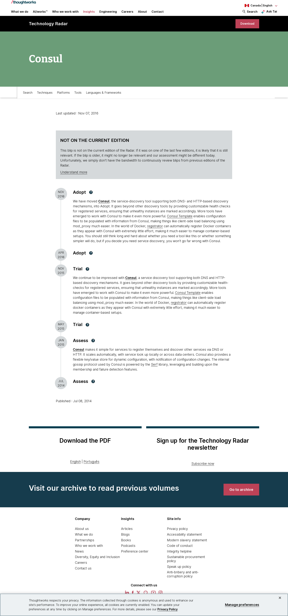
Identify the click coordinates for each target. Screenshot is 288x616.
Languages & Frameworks (103, 100)
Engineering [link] (108, 15)
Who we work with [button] (65, 15)
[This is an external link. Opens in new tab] (78, 358)
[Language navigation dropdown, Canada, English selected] (257, 5)
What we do (84, 543)
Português (91, 470)
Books (126, 549)
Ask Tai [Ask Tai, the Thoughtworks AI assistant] (271, 15)
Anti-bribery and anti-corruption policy (183, 583)
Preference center (134, 560)
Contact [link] (158, 15)
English (75, 470)
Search (252, 15)
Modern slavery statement (187, 549)
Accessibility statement (184, 543)
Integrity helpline (179, 560)
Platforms (63, 100)
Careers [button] (127, 15)
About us (82, 538)
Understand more (73, 181)
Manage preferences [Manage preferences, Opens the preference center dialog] (242, 605)
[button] (91, 201)
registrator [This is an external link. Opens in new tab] (155, 235)
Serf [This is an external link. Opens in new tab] (154, 373)
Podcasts (128, 555)
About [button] (142, 15)
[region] (144, 605)
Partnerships (84, 549)
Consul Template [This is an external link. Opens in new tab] (179, 225)
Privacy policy (177, 538)
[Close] (280, 598)
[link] (245, 31)
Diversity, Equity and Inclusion (97, 566)
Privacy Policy (167, 609)
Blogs (125, 543)
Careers (81, 571)
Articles (127, 538)
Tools (78, 100)
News (79, 560)
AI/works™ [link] (40, 15)
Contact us (83, 577)
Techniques (45, 100)
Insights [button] (89, 15)
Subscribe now (202, 473)
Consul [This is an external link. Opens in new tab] (103, 210)
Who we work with (89, 555)
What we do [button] (19, 15)
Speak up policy (179, 576)
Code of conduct (180, 555)
